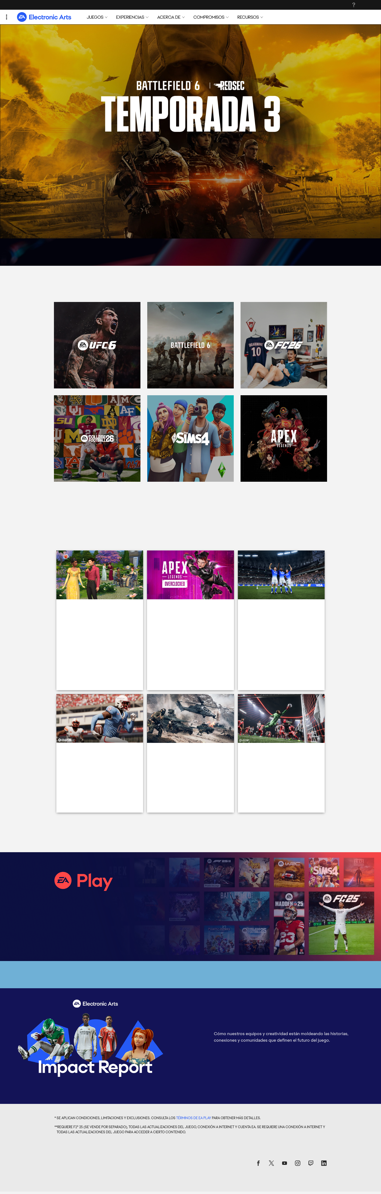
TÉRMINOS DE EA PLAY (193, 1033)
